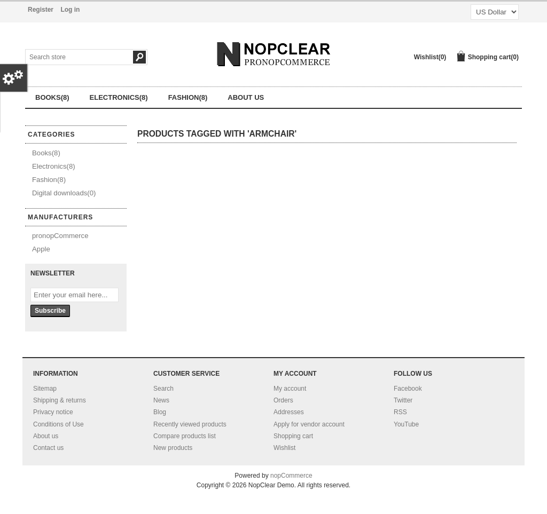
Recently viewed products (189, 424)
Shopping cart (293, 436)
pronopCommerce (60, 236)
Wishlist (284, 448)
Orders (283, 400)
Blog (159, 412)
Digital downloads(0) (64, 193)
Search (163, 388)
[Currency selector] (495, 12)
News (161, 400)
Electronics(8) (119, 97)
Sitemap (45, 388)
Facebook (408, 388)
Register (40, 9)
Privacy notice (53, 412)
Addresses (289, 412)
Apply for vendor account (309, 424)
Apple (41, 249)
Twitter (403, 400)
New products (172, 448)
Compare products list (184, 436)
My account (290, 388)
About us (246, 97)
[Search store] (71, 57)
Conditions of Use (58, 424)
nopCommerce (291, 475)
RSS (400, 412)
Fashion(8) (188, 97)
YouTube (406, 424)
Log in (70, 9)
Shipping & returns (59, 400)
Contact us (48, 448)
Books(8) (52, 97)
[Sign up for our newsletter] (74, 295)
